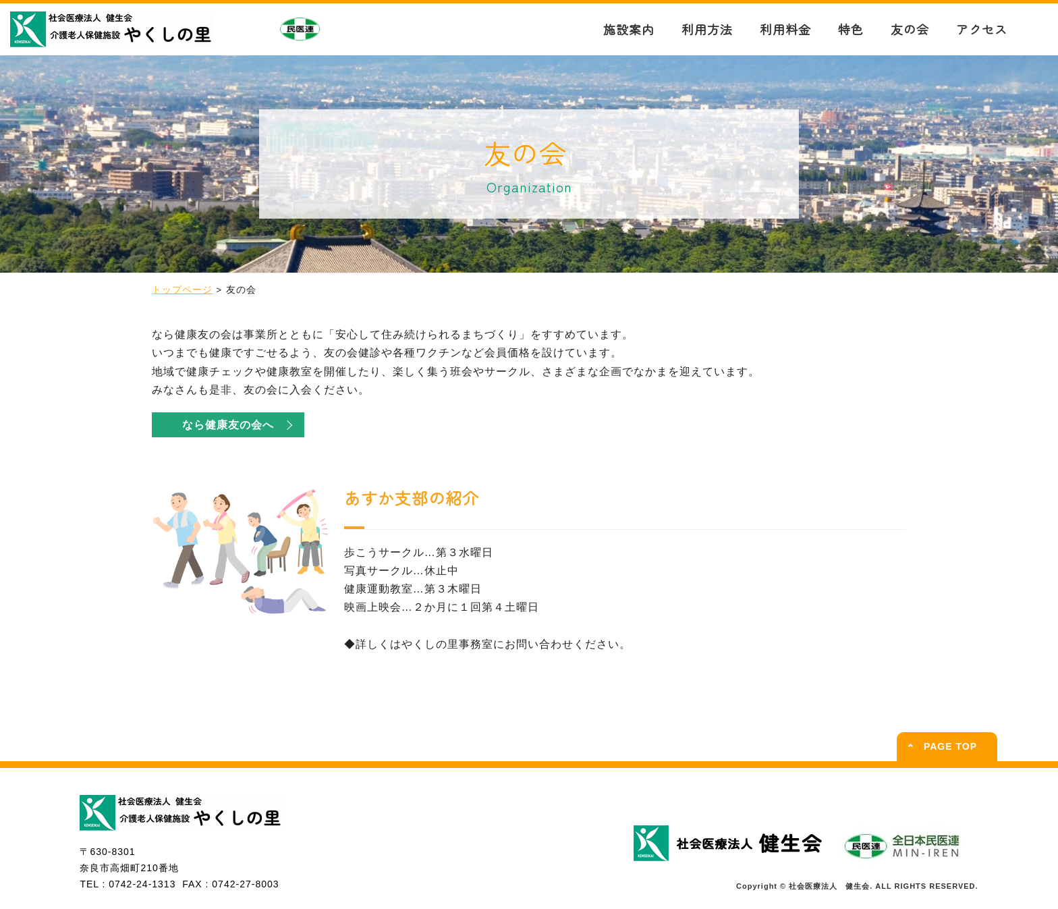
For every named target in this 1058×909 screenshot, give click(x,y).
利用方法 (707, 29)
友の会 (910, 29)
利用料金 (785, 29)
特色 (851, 29)
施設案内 (629, 29)
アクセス (981, 29)
